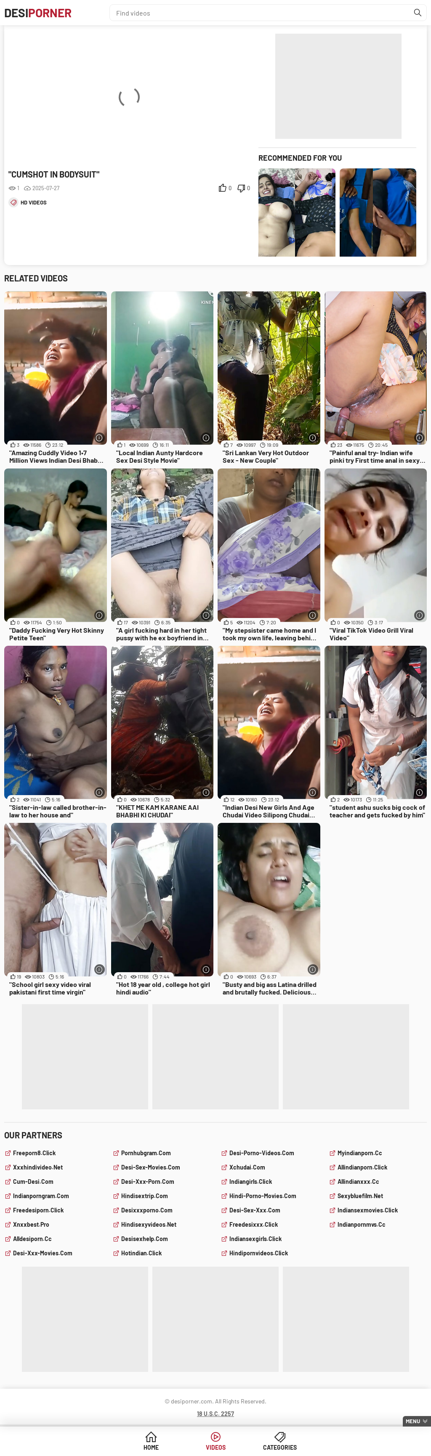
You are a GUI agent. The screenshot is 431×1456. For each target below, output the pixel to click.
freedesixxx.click (253, 1224)
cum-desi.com (33, 1181)
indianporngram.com (41, 1195)
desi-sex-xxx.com (254, 1210)
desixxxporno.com (147, 1210)
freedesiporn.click (38, 1210)
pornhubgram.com (146, 1152)
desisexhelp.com (144, 1238)
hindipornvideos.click (258, 1253)
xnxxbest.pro (31, 1224)
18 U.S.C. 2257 (215, 1413)
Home (151, 1447)
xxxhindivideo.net (38, 1167)
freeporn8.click (34, 1152)
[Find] (418, 12)
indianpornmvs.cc (362, 1224)
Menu (413, 1421)
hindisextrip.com (144, 1195)
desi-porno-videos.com (261, 1152)
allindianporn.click (362, 1167)
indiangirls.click (250, 1181)
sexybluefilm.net (360, 1195)
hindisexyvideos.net (148, 1224)
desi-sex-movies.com (150, 1167)
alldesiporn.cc (32, 1238)
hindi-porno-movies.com (262, 1195)
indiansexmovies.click (368, 1210)
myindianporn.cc (360, 1152)
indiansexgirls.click (255, 1238)
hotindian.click (141, 1253)
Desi (38, 12)
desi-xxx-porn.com (147, 1181)
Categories (280, 1447)
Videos (216, 1447)
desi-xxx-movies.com (42, 1253)
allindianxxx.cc (358, 1181)
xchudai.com (247, 1167)
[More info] (99, 437)
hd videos (34, 202)
